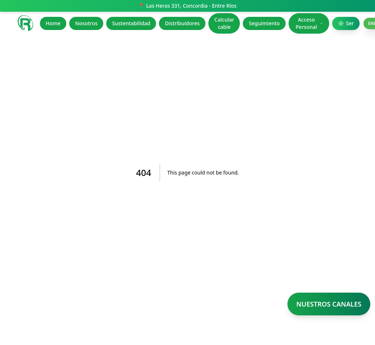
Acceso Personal (309, 23)
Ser (346, 23)
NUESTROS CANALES (328, 304)
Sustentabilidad (131, 23)
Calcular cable (224, 23)
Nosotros (86, 23)
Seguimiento (264, 23)
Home (53, 23)
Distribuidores (182, 23)
